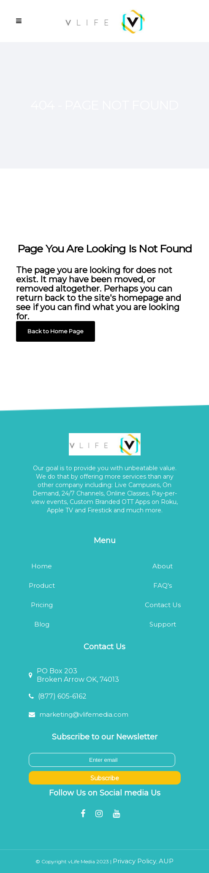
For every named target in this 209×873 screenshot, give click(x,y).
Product (42, 585)
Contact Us (163, 605)
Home (41, 566)
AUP (166, 861)
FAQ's (162, 585)
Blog (41, 624)
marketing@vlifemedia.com (83, 714)
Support (162, 624)
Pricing (42, 605)
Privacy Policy (134, 861)
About (162, 566)
